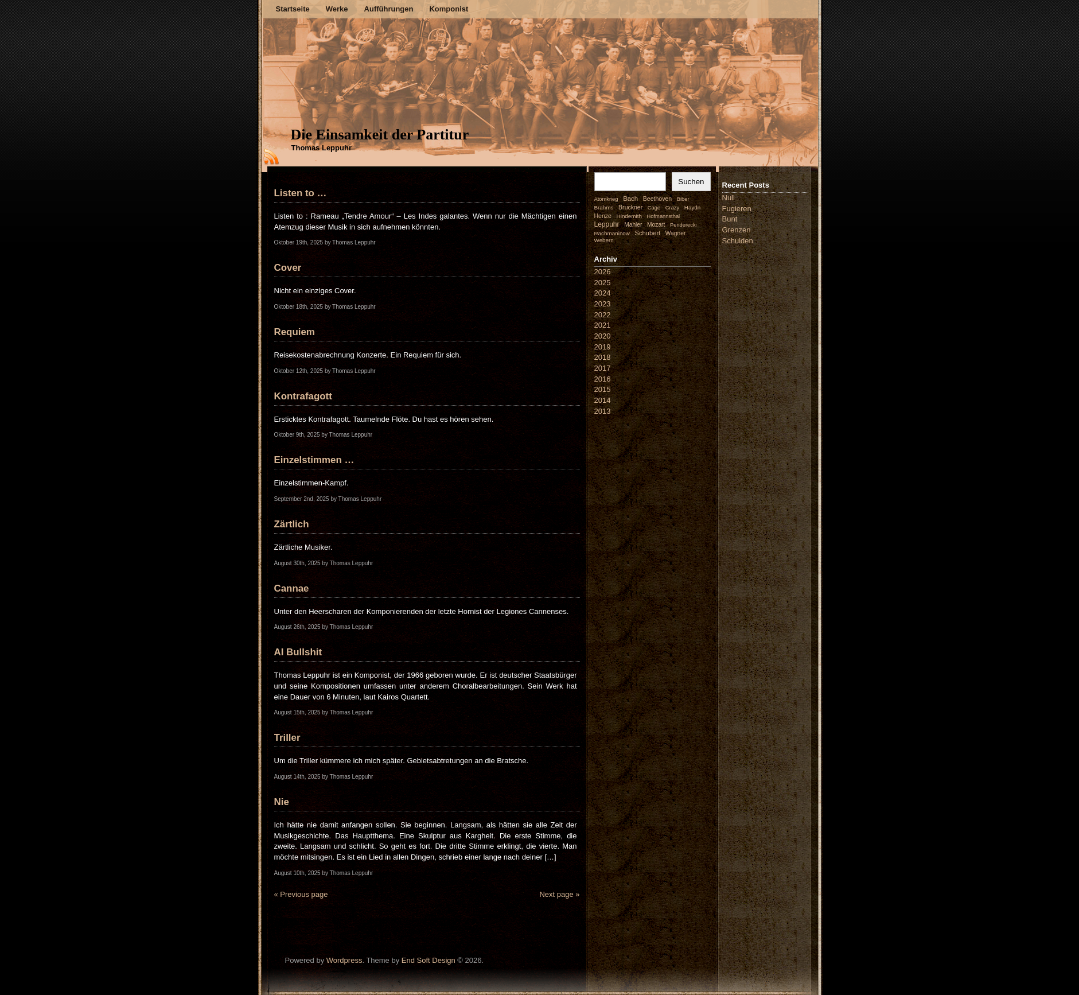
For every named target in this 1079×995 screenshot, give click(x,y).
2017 (602, 368)
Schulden (737, 240)
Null (728, 197)
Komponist (448, 9)
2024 (602, 293)
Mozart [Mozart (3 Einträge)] (656, 224)
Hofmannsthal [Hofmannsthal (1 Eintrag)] (663, 216)
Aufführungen (389, 9)
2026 (602, 271)
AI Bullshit (298, 652)
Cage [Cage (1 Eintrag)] (654, 208)
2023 (602, 304)
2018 (602, 357)
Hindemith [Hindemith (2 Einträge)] (629, 216)
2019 (602, 347)
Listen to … (300, 193)
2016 (602, 379)
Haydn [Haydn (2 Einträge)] (692, 207)
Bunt (730, 219)
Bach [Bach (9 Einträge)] (630, 198)
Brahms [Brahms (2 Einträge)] (604, 207)
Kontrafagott (303, 396)
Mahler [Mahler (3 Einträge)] (633, 224)
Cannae (291, 588)
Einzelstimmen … (314, 459)
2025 (602, 282)
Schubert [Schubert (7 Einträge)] (648, 233)
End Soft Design (428, 960)
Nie (281, 801)
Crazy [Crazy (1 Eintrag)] (672, 208)
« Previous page (301, 894)
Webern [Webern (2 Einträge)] (604, 240)
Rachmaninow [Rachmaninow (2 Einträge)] (612, 233)
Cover (288, 267)
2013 (602, 411)
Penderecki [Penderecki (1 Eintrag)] (683, 225)
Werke (337, 9)
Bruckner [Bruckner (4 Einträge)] (630, 207)
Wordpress (344, 960)
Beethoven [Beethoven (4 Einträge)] (657, 198)
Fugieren (736, 208)
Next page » (559, 894)
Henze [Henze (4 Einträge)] (602, 215)
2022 (602, 314)
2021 (602, 325)
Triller (287, 737)
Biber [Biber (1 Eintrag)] (683, 199)
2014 (602, 400)
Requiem (294, 332)
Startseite (293, 9)
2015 (602, 389)
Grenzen (736, 230)
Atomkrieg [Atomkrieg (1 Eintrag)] (606, 199)
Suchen (691, 181)
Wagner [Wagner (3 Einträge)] (675, 233)
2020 (602, 336)
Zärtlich (291, 524)
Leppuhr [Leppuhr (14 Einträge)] (607, 224)
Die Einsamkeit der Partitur (380, 134)
